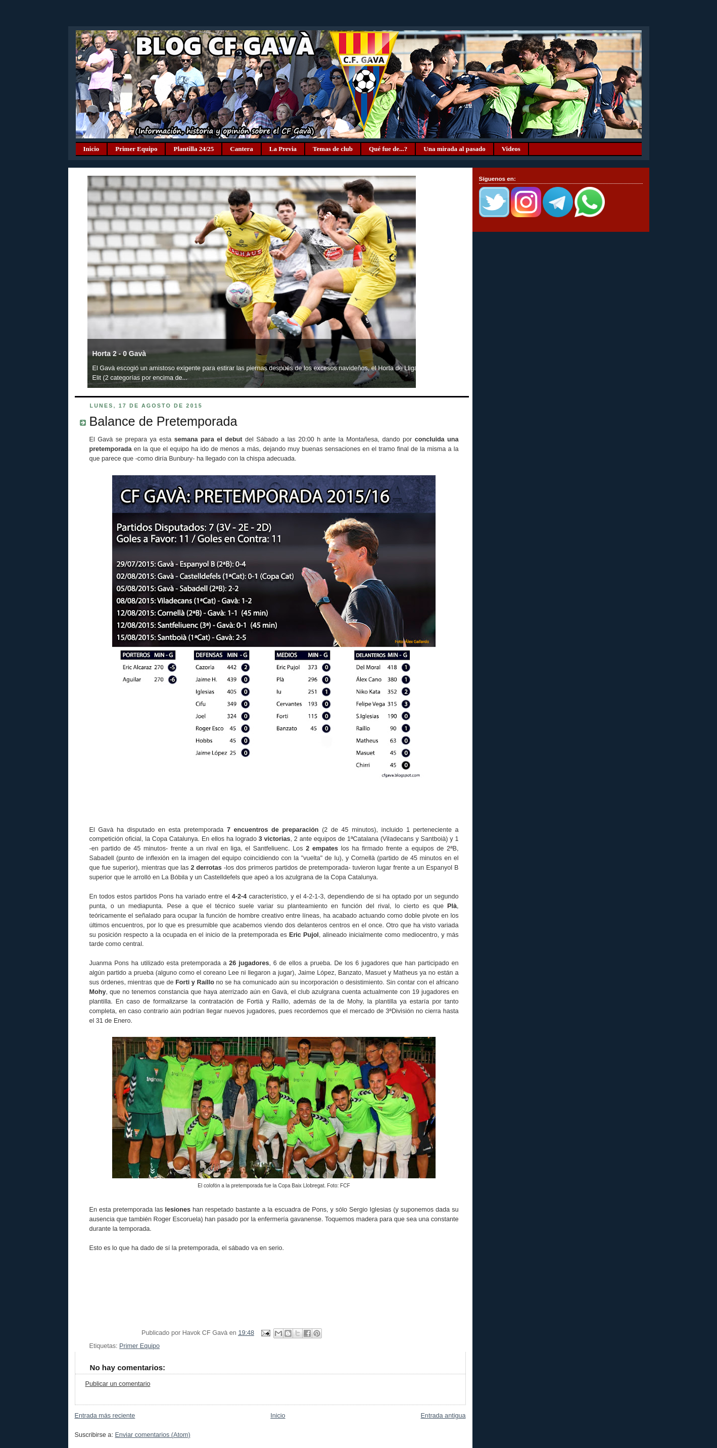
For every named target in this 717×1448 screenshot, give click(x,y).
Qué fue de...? (388, 149)
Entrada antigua (442, 1415)
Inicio (91, 149)
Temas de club (333, 149)
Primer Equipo (136, 149)
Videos (511, 149)
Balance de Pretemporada (163, 421)
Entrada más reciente (105, 1415)
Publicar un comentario (118, 1383)
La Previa (283, 149)
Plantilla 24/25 (193, 149)
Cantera (241, 149)
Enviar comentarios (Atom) (152, 1434)
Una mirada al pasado (454, 149)
